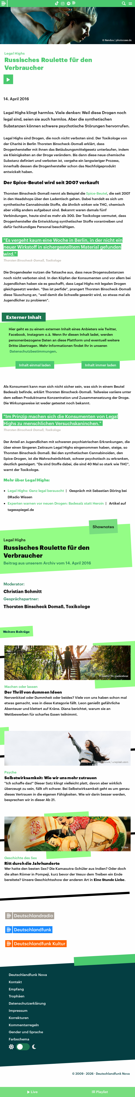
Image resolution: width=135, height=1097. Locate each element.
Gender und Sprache (26, 1032)
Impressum (18, 1010)
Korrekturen (19, 1018)
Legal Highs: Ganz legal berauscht (36, 490)
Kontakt (15, 982)
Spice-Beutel (96, 193)
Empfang (16, 989)
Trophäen (16, 996)
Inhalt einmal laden (35, 365)
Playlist (102, 1092)
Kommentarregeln (24, 1025)
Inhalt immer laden (100, 365)
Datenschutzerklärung (27, 1003)
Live (34, 1092)
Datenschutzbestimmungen (33, 351)
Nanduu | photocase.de (118, 40)
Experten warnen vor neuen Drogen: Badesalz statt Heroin (56, 503)
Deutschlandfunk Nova (28, 974)
